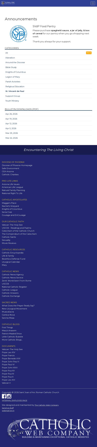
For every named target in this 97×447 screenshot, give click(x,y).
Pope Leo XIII (8, 380)
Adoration (10, 57)
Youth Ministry (12, 101)
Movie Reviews (9, 243)
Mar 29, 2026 (11, 133)
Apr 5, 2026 (10, 128)
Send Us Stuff (8, 408)
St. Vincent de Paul (14, 91)
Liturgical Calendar (11, 262)
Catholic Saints (9, 237)
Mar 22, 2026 (11, 138)
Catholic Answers (10, 293)
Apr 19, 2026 (11, 119)
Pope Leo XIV (8, 352)
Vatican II (6, 383)
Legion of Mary (12, 77)
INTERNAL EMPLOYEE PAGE (14, 400)
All (6, 53)
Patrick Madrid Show (12, 333)
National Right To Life (12, 193)
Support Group (12, 96)
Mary (4, 265)
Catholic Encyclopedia (12, 252)
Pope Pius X (7, 377)
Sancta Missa (8, 318)
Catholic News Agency (13, 274)
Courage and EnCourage (14, 215)
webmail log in (8, 411)
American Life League (12, 187)
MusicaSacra (8, 312)
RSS (89, 53)
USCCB (5, 284)
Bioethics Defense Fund (13, 259)
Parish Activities (12, 81)
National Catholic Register (14, 287)
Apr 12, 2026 (11, 123)
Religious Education (14, 86)
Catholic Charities (10, 174)
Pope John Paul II (10, 361)
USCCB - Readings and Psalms (16, 228)
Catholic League (10, 290)
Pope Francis (8, 355)
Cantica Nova (8, 315)
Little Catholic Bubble (12, 336)
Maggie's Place (9, 203)
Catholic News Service (12, 277)
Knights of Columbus (15, 72)
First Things (7, 327)
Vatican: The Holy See (12, 225)
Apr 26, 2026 (11, 114)
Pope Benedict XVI (11, 358)
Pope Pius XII (8, 370)
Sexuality (6, 240)
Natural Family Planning (13, 190)
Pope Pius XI (8, 373)
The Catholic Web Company (47, 405)
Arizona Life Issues (10, 184)
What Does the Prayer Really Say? (18, 305)
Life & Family (8, 256)
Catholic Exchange (11, 296)
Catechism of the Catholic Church (18, 231)
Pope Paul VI (8, 364)
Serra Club (7, 212)
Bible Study (11, 67)
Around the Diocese (15, 62)
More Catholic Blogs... (12, 340)
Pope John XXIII (10, 367)
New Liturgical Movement (14, 308)
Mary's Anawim (9, 330)
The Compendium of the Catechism (19, 234)
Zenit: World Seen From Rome (16, 280)
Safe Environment (10, 168)
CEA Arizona (8, 171)
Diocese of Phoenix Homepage (17, 165)
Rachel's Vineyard (10, 206)
